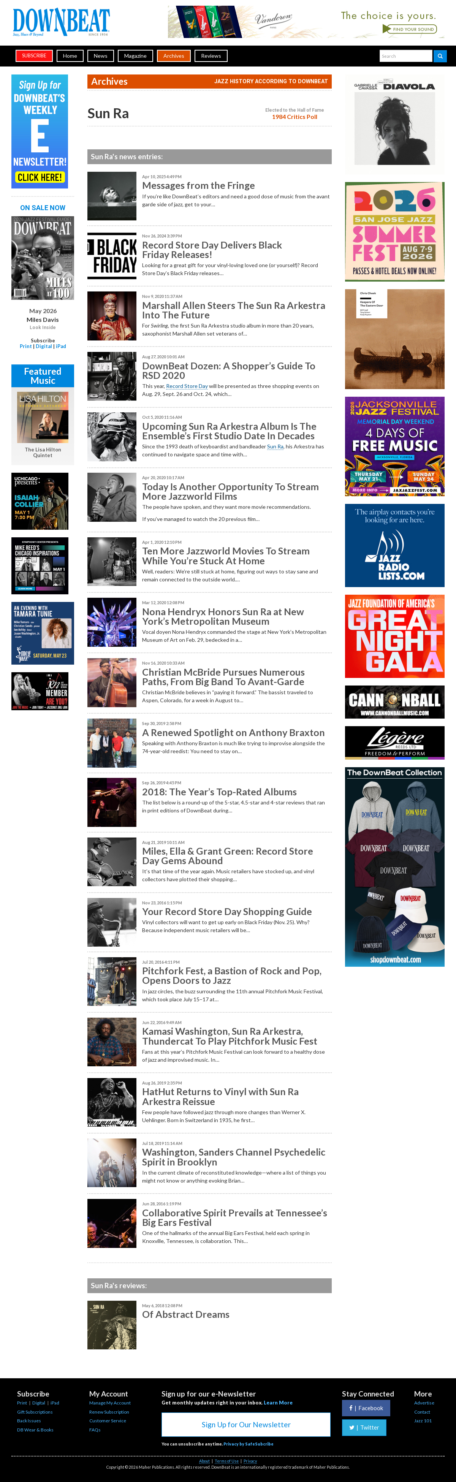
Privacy (250, 1461)
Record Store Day (187, 386)
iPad (61, 346)
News (101, 55)
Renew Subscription (109, 1412)
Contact (422, 1412)
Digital (44, 346)
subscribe (34, 56)
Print (26, 346)
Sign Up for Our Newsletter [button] (246, 1424)
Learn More (278, 1403)
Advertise (424, 1403)
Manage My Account (110, 1403)
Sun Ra (275, 446)
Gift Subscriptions (35, 1412)
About (204, 1461)
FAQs (95, 1430)
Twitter (364, 1427)
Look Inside (43, 327)
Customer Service (107, 1420)
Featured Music (43, 376)
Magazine (135, 55)
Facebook (366, 1407)
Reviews (211, 55)
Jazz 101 (423, 1420)
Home (70, 55)
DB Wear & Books (35, 1430)
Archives (173, 55)
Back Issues (29, 1420)
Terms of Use (227, 1461)
